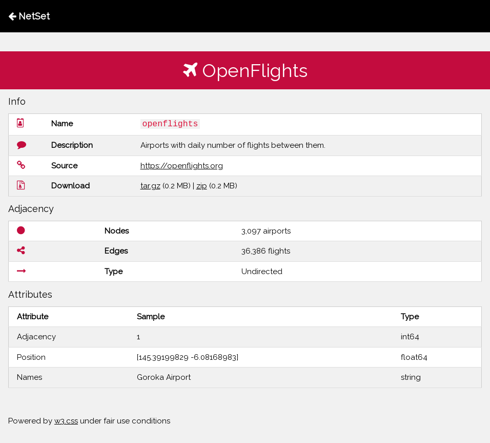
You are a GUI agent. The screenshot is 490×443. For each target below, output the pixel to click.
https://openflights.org (181, 165)
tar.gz (150, 185)
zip (201, 185)
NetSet (29, 16)
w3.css (66, 421)
